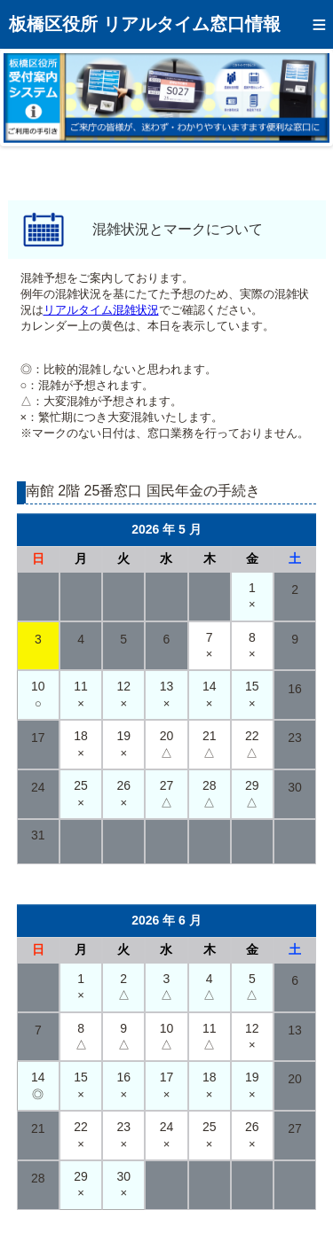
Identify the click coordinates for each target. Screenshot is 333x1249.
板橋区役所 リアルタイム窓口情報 (145, 24)
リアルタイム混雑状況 (101, 309)
